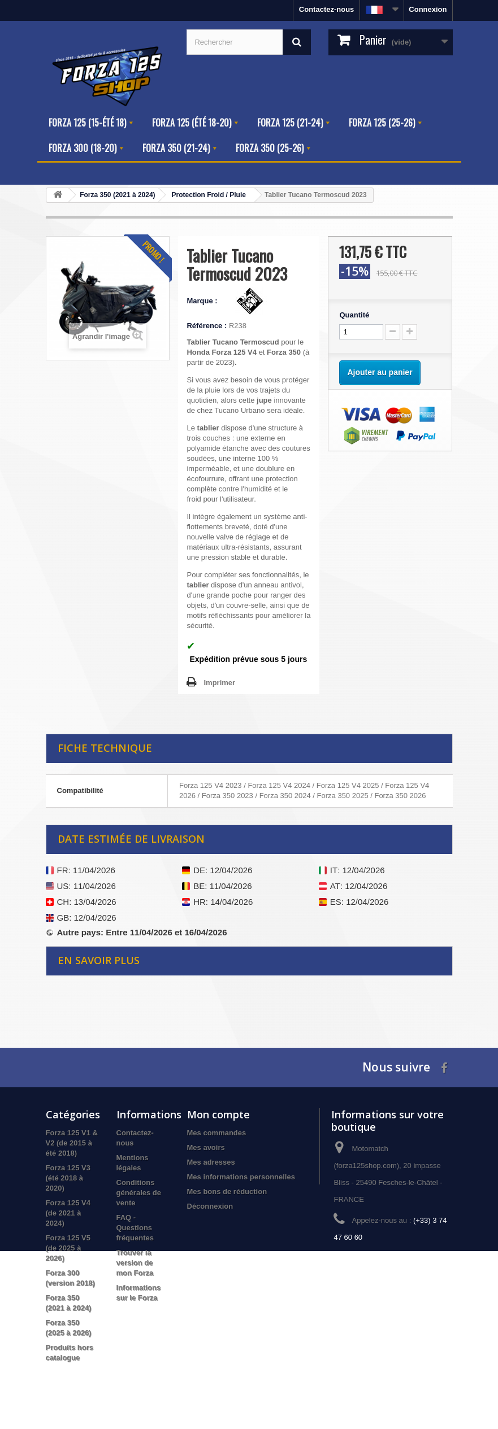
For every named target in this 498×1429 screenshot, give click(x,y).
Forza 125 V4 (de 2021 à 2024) (68, 1213)
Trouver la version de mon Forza (135, 1262)
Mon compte (218, 1114)
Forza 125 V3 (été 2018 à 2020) (68, 1178)
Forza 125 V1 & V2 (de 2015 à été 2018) (72, 1143)
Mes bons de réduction (227, 1191)
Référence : (207, 325)
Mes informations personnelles (241, 1177)
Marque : (203, 301)
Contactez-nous (326, 9)
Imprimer (219, 682)
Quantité (354, 315)
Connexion (428, 9)
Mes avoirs (206, 1147)
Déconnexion (210, 1206)
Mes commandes (216, 1133)
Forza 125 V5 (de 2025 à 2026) (68, 1248)
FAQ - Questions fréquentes (135, 1227)
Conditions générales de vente (139, 1192)
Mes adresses (211, 1162)
